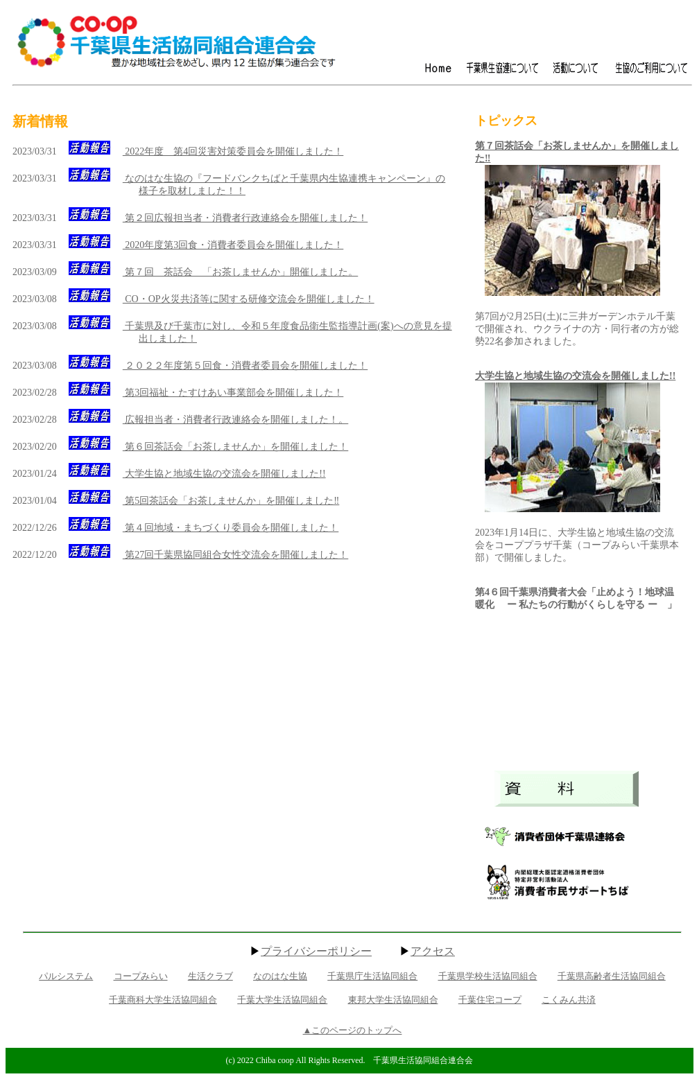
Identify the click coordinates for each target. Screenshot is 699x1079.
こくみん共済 (569, 999)
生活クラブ (210, 976)
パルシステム (66, 976)
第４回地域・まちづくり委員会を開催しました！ (231, 528)
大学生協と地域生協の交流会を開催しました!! (224, 473)
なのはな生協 (280, 976)
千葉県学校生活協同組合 (487, 976)
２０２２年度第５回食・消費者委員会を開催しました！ (245, 365)
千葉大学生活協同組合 (282, 999)
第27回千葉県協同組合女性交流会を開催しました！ (236, 555)
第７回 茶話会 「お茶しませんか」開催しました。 (241, 272)
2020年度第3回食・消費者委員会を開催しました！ (233, 245)
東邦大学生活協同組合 (393, 999)
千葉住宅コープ (489, 999)
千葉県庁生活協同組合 (372, 976)
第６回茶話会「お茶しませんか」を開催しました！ (236, 446)
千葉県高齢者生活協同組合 (612, 976)
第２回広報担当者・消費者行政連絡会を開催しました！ (245, 218)
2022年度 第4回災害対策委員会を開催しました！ (233, 151)
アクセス (433, 951)
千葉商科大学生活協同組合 (163, 999)
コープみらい (141, 976)
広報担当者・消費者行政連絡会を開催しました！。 (236, 419)
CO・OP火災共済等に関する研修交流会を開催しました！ (248, 299)
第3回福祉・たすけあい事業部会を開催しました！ (233, 392)
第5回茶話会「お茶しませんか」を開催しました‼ (231, 500)
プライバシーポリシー (316, 951)
